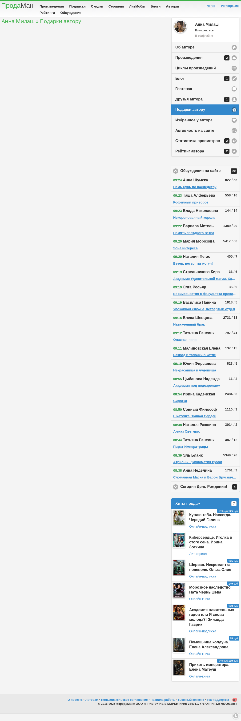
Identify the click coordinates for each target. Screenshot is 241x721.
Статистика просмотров (202, 148)
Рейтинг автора (202, 158)
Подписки (77, 6)
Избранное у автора (194, 127)
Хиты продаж (206, 511)
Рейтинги (47, 13)
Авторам (91, 707)
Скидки (97, 6)
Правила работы (162, 707)
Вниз (235, 715)
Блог (202, 85)
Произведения (52, 6)
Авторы (172, 6)
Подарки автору (190, 117)
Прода (17, 5)
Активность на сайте (194, 138)
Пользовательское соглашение (124, 707)
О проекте (75, 707)
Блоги (156, 6)
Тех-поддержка (218, 707)
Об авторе (184, 54)
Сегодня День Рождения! (210, 494)
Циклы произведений (195, 75)
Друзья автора (202, 106)
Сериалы (116, 6)
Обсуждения (70, 13)
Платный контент (191, 707)
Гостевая (183, 96)
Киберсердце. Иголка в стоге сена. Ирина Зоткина (210, 550)
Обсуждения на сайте (210, 178)
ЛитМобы (137, 6)
